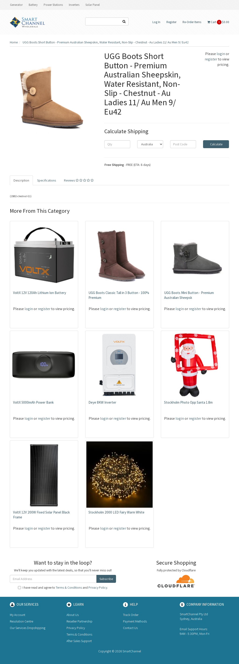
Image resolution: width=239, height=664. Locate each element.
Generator (16, 5)
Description (21, 180)
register (211, 59)
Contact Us (130, 628)
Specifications (46, 180)
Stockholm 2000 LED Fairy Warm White (116, 512)
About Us (73, 615)
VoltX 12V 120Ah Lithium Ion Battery (39, 292)
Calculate (215, 144)
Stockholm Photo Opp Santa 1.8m (188, 402)
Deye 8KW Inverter (102, 402)
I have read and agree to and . (63, 587)
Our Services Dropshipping (27, 628)
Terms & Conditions (69, 587)
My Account (17, 615)
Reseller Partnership (79, 621)
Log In (156, 22)
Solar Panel (92, 5)
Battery (33, 5)
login (221, 53)
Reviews (79, 180)
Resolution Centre (21, 621)
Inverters (74, 5)
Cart (218, 22)
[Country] (150, 144)
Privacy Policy (97, 587)
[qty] (117, 144)
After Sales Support (79, 641)
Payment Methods (135, 621)
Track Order (130, 615)
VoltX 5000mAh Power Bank (33, 402)
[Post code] (183, 144)
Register (171, 22)
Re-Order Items (192, 22)
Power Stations (53, 5)
